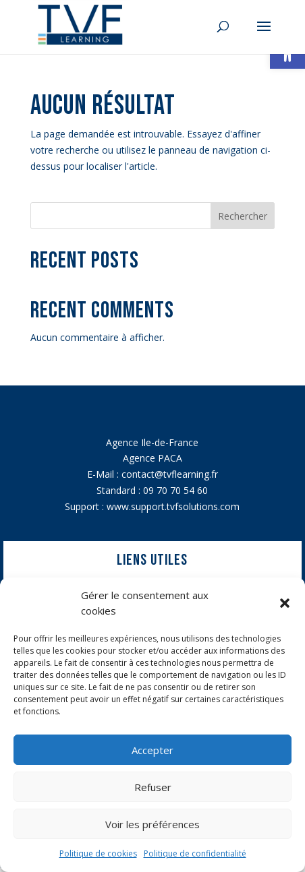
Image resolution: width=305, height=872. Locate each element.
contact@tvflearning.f (168, 474)
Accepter (152, 750)
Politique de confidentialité (195, 853)
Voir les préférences (152, 824)
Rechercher (242, 216)
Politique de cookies (98, 853)
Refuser (152, 787)
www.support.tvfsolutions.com (173, 506)
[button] (285, 603)
